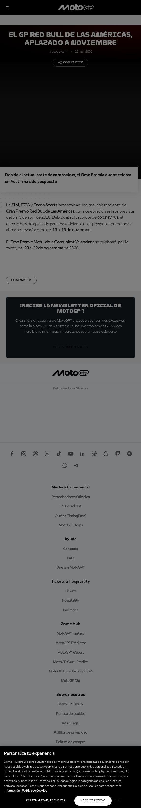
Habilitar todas (92, 800)
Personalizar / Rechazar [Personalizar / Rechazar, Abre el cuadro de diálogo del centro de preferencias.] (45, 800)
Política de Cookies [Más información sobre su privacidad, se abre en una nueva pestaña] (34, 790)
